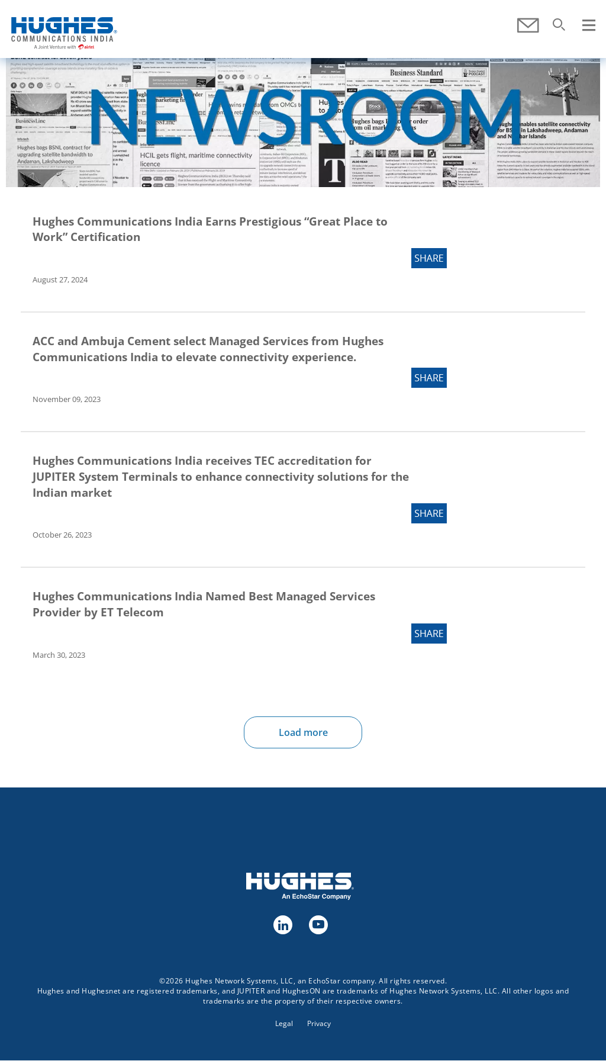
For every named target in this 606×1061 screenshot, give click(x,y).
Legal (284, 1023)
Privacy (319, 1023)
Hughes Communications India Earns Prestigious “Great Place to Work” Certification (210, 229)
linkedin (282, 924)
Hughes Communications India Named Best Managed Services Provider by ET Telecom (204, 604)
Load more (303, 732)
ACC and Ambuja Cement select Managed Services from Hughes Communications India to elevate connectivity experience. (208, 349)
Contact (527, 25)
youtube (318, 924)
